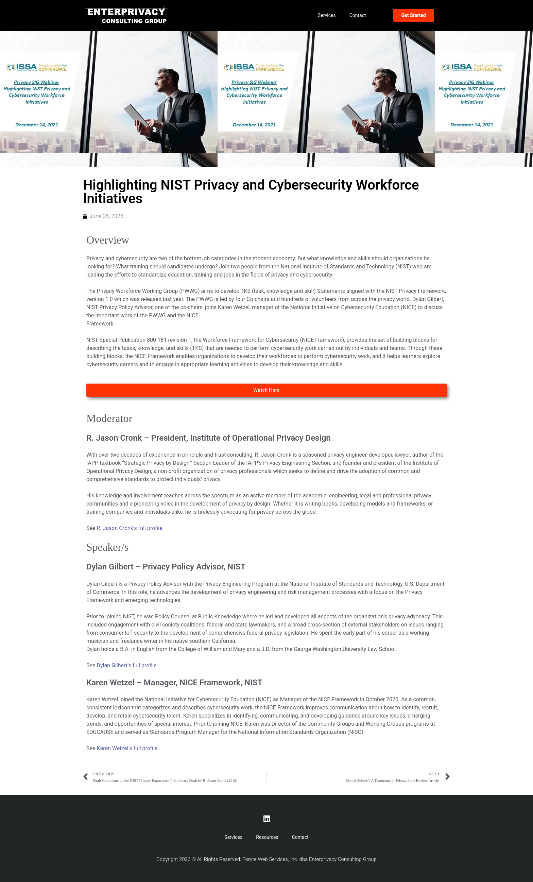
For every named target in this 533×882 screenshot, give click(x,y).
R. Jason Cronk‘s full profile (129, 528)
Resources (267, 837)
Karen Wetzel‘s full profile (127, 748)
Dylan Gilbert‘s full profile (126, 665)
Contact (357, 15)
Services (327, 15)
